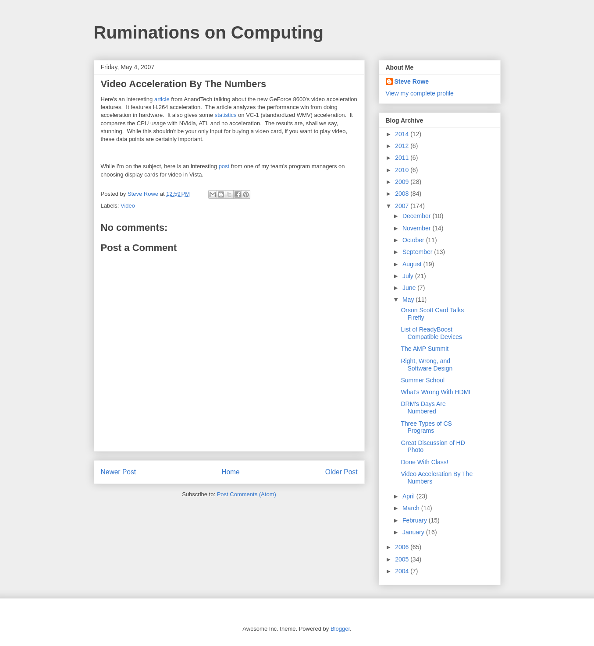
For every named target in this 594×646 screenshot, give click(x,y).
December (417, 215)
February (415, 520)
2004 (402, 571)
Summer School (423, 380)
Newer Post (118, 472)
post (224, 166)
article (162, 99)
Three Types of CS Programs (426, 427)
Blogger (340, 628)
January (414, 532)
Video (128, 205)
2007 (402, 205)
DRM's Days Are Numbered (423, 407)
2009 (402, 181)
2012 (402, 145)
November (417, 228)
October (414, 240)
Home (230, 472)
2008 (402, 193)
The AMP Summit (424, 348)
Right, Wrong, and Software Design (426, 364)
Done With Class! (424, 462)
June (409, 287)
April (409, 496)
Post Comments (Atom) (246, 494)
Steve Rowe (412, 81)
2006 (402, 547)
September (418, 251)
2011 (402, 157)
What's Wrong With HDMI (435, 391)
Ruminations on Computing (209, 32)
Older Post (341, 472)
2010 (402, 169)
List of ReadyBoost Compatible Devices (431, 333)
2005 (402, 559)
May (409, 299)
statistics (226, 115)
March (411, 508)
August (412, 264)
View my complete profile (420, 93)
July (408, 275)
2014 (402, 134)
